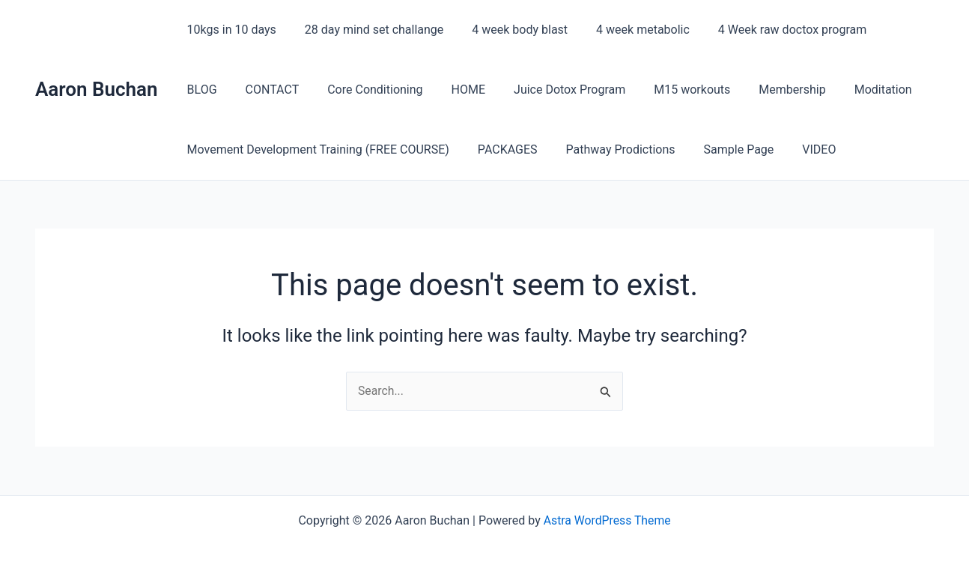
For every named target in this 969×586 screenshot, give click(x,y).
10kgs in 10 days (229, 29)
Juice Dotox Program (495, 89)
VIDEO (798, 149)
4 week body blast (508, 29)
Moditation (795, 89)
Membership (708, 89)
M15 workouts (613, 89)
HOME (399, 89)
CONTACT (212, 89)
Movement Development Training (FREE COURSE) (316, 149)
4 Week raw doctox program (772, 29)
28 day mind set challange (367, 29)
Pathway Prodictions (609, 149)
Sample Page (723, 149)
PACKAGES (501, 149)
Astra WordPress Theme (606, 520)
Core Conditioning (309, 89)
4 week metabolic (627, 29)
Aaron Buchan (96, 89)
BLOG (885, 29)
